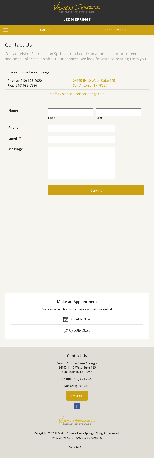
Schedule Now (76, 319)
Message (15, 149)
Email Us (77, 396)
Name (13, 110)
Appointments (115, 30)
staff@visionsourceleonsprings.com (77, 94)
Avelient (96, 437)
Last (99, 118)
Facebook (77, 406)
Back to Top (77, 447)
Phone (13, 127)
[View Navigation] (7, 30)
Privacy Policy (61, 437)
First (51, 118)
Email (14, 138)
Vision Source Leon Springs (76, 433)
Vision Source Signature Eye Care (77, 420)
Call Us (45, 30)
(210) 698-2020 (30, 80)
